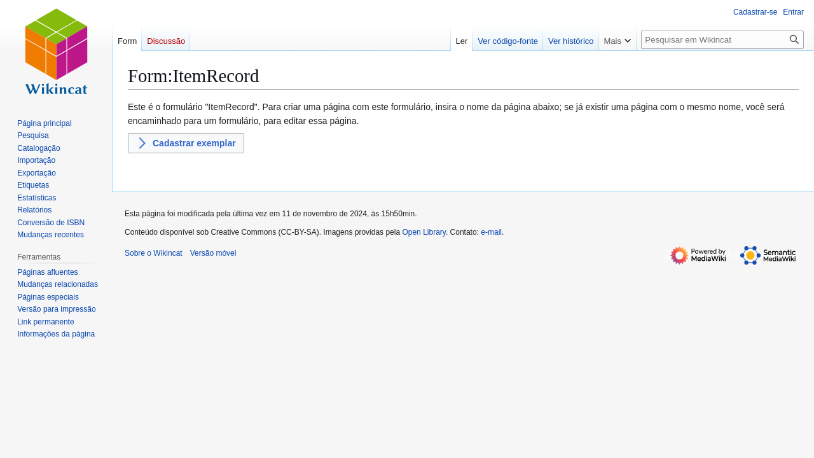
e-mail (491, 232)
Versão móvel (213, 253)
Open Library (423, 232)
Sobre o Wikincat (154, 253)
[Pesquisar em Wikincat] (722, 40)
